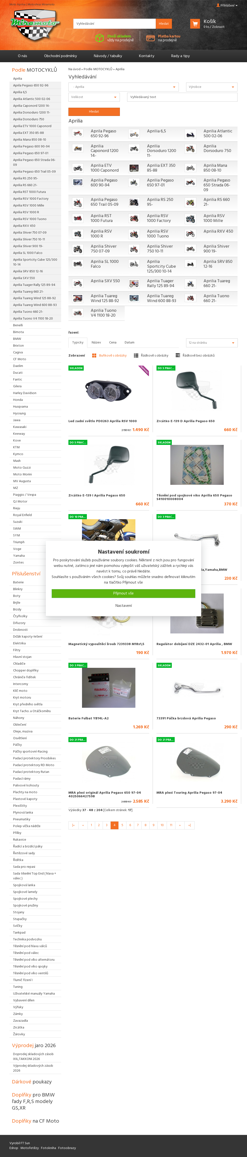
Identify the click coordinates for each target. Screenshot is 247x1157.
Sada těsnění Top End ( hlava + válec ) (34, 876)
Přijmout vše (123, 593)
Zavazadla (20, 1021)
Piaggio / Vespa (24, 495)
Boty (16, 596)
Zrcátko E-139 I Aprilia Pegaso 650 (96, 495)
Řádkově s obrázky (151, 355)
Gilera (17, 386)
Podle (34, 70)
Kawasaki (19, 427)
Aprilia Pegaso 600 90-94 (104, 183)
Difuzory (19, 623)
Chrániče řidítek (24, 677)
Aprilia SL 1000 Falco (105, 264)
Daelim (18, 366)
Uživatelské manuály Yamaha (34, 994)
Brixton (18, 346)
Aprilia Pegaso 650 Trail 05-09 (104, 202)
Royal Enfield (22, 515)
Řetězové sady (24, 853)
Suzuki (17, 522)
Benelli (18, 325)
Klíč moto (20, 691)
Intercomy (20, 684)
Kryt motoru (22, 697)
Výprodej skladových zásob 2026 (33, 1068)
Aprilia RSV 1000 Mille (214, 218)
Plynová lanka (23, 812)
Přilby (17, 833)
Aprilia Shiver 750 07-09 (103, 249)
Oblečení (19, 725)
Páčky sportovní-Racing (30, 751)
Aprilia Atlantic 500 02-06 (218, 134)
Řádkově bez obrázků (195, 355)
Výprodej (34, 1046)
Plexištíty (20, 806)
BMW (17, 339)
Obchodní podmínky (60, 56)
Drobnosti (20, 630)
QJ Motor (20, 501)
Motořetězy (29, 1148)
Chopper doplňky (26, 670)
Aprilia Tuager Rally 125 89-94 (160, 283)
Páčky (17, 745)
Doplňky (33, 1101)
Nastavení (123, 606)
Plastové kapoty (25, 799)
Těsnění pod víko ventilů (30, 973)
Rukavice (19, 840)
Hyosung (19, 413)
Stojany (18, 912)
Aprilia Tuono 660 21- (216, 298)
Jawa (16, 420)
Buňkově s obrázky (109, 355)
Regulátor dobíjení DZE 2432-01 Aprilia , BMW (194, 644)
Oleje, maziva (23, 731)
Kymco (18, 454)
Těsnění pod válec (26, 953)
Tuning (18, 987)
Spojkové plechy (25, 899)
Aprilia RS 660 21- (217, 202)
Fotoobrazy (67, 1148)
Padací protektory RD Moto (33, 765)
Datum (129, 342)
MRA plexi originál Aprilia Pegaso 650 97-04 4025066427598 (104, 794)
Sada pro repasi (24, 867)
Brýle (16, 603)
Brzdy (17, 609)
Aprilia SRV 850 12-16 (218, 264)
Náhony (18, 718)
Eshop (13, 1148)
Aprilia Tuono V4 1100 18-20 (103, 313)
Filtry (16, 650)
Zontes (18, 562)
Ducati (18, 373)
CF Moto (19, 359)
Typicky (77, 342)
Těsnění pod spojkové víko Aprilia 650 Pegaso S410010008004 (194, 497)
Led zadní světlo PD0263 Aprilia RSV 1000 (102, 421)
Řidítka (18, 860)
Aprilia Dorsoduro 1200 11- (161, 151)
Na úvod (74, 69)
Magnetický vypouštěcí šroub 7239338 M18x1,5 (106, 644)
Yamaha (19, 556)
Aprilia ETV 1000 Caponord (105, 168)
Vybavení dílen (23, 1000)
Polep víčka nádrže (27, 826)
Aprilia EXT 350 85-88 (161, 168)
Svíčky (17, 926)
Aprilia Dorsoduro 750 (217, 149)
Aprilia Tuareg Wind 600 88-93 (161, 298)
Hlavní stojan (22, 657)
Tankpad (19, 933)
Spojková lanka (24, 885)
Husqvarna (20, 407)
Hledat (164, 24)
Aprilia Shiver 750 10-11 (160, 249)
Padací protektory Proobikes (34, 758)
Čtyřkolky (20, 616)
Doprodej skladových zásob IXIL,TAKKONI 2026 (33, 1056)
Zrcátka (18, 1027)
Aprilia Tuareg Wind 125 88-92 (105, 298)
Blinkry (18, 589)
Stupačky (20, 919)
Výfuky (18, 1007)
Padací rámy (22, 779)
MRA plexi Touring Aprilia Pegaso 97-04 (189, 793)
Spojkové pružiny (25, 905)
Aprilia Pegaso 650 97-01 (160, 183)
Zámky (18, 1014)
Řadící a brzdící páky (27, 846)
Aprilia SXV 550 (105, 281)
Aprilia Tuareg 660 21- (217, 283)
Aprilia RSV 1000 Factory (159, 218)
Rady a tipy (180, 56)
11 (171, 825)
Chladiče (19, 664)
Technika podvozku (27, 939)
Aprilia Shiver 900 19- (216, 249)
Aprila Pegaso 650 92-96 (103, 134)
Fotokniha (48, 1148)
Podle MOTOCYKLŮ (98, 69)
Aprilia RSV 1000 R (101, 234)
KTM (16, 447)
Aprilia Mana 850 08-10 (215, 168)
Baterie (18, 582)
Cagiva (18, 352)
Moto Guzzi (22, 468)
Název (96, 342)
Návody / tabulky (108, 56)
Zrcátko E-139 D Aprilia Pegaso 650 (185, 421)
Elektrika (19, 643)
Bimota (18, 332)
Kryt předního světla (27, 704)
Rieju (16, 508)
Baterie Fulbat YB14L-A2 (88, 718)
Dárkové (32, 1082)
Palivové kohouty (26, 785)
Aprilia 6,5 (156, 131)
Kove (17, 440)
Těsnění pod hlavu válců (30, 946)
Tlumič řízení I (23, 980)
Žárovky (19, 1034)
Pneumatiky (21, 819)
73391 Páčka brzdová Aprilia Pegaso (186, 718)
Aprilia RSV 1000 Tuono (158, 234)
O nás (22, 56)
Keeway (19, 434)
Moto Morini (22, 474)
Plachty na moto (25, 792)
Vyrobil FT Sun (19, 1143)
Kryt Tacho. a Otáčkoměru (32, 711)
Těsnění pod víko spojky (30, 966)
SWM (17, 529)
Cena (112, 342)
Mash (17, 461)
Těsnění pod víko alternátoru (34, 960)
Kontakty (146, 56)
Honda (18, 400)
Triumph (19, 542)
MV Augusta (22, 481)
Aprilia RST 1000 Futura (102, 218)
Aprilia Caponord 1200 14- (104, 151)
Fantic (17, 379)
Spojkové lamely (25, 892)
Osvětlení (20, 738)
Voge (17, 549)
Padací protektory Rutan (31, 772)
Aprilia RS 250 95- (160, 202)
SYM (16, 535)
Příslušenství (26, 574)
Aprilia (17, 79)
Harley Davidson (24, 393)
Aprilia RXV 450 (218, 231)
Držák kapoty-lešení (27, 636)
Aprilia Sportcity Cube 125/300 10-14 (161, 266)
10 (162, 825)
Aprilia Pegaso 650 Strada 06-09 (217, 185)
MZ (15, 488)
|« (73, 825)
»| (189, 825)
